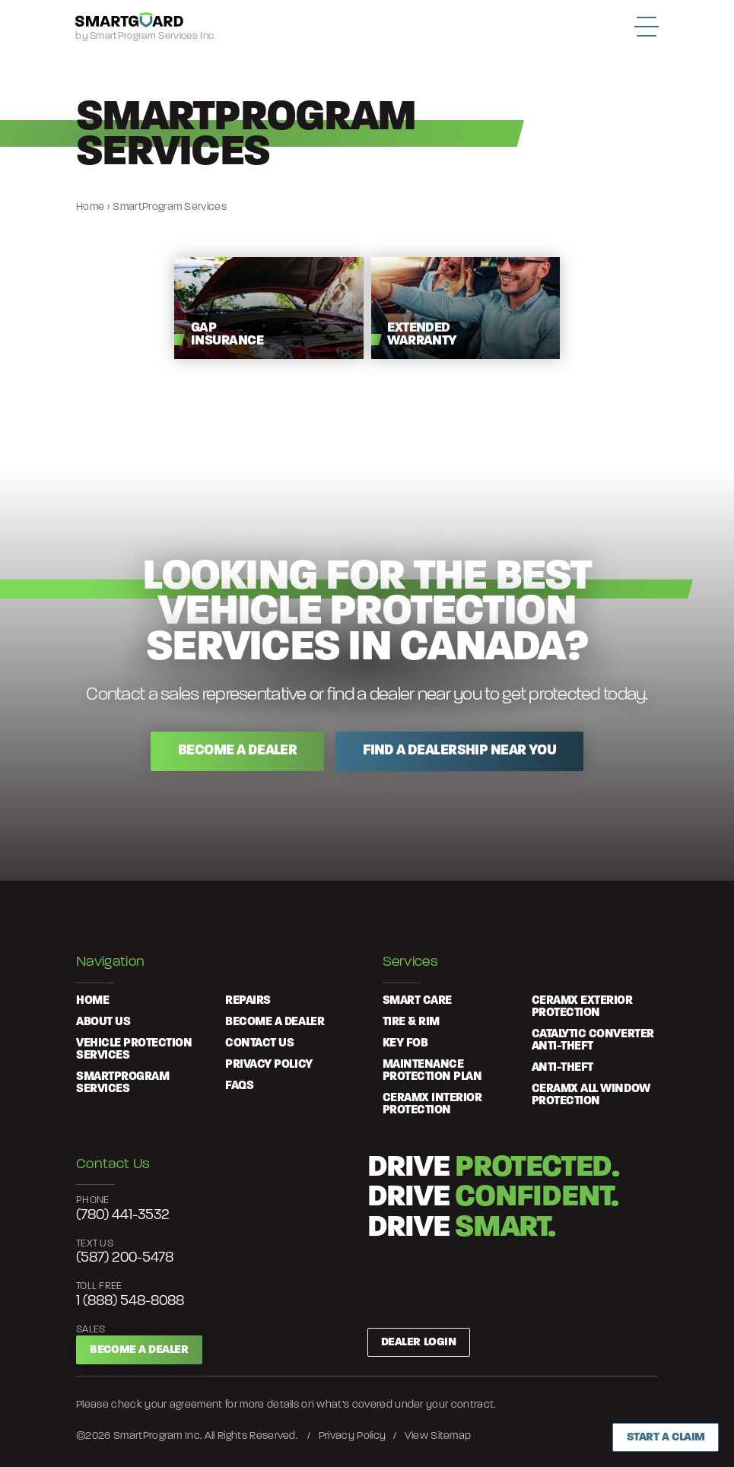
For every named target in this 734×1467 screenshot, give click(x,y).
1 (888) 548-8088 (130, 1301)
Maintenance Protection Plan (432, 1071)
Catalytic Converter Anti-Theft (593, 1040)
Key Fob (405, 1043)
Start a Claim (666, 1437)
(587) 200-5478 (124, 1258)
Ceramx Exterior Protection (582, 1007)
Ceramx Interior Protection (432, 1104)
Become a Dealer (139, 1350)
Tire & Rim (411, 1022)
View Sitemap (438, 1436)
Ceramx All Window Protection (591, 1095)
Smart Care (417, 1001)
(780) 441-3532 (123, 1215)
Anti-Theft (562, 1068)
